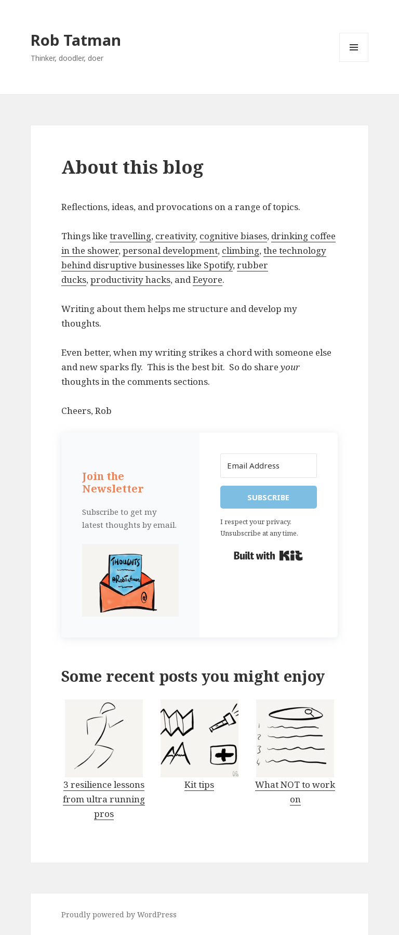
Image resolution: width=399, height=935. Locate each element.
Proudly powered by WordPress (119, 914)
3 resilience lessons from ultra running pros (104, 799)
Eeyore (207, 279)
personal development (170, 250)
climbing (240, 250)
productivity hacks (130, 279)
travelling (130, 236)
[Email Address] (268, 465)
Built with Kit (268, 556)
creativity (175, 236)
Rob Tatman (76, 40)
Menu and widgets (354, 61)
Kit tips (199, 784)
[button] (130, 580)
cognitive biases (233, 236)
